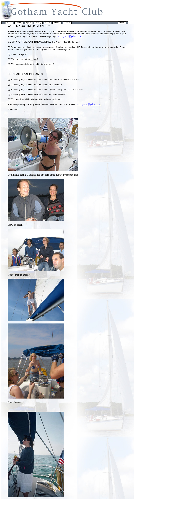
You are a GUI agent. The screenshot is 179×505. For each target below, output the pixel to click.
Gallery (19, 23)
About (9, 23)
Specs (28, 23)
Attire (47, 23)
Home (121, 23)
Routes (57, 23)
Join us (67, 23)
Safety (38, 23)
